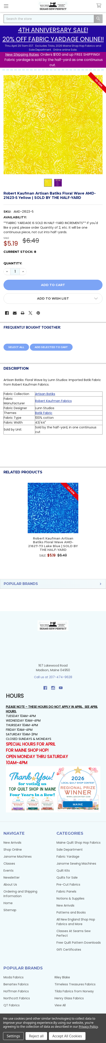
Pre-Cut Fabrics (68, 884)
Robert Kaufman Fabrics (53, 401)
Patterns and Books (71, 912)
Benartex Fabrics (16, 984)
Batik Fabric (43, 413)
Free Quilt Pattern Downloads (78, 942)
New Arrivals (12, 842)
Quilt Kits (63, 870)
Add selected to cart (51, 347)
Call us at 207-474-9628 (53, 677)
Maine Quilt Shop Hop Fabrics (78, 842)
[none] (53, 124)
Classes (9, 863)
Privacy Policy (88, 1026)
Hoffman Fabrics (16, 991)
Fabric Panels (66, 891)
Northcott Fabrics (16, 998)
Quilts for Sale (67, 877)
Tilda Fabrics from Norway (74, 991)
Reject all (36, 1036)
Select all (16, 347)
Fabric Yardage (67, 856)
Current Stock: (19, 252)
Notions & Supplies (70, 898)
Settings (13, 1036)
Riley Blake (62, 977)
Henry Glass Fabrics (69, 998)
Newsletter (11, 877)
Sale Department (69, 849)
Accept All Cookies (67, 1036)
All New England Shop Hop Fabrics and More (75, 921)
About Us (10, 884)
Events (8, 870)
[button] (53, 298)
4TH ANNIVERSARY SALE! (53, 30)
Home (8, 903)
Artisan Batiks (45, 394)
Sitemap (9, 910)
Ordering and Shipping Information (20, 893)
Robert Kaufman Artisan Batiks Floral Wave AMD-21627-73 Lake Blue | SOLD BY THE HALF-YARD (53, 544)
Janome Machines (17, 856)
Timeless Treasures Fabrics (75, 984)
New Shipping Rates (22, 54)
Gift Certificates (68, 949)
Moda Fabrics (13, 977)
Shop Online (12, 849)
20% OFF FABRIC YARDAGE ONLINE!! (53, 39)
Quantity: (12, 263)
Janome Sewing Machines (76, 863)
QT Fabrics (11, 1005)
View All (60, 1005)
